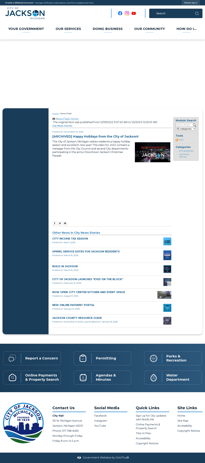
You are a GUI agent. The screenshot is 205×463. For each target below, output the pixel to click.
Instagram (100, 420)
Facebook (100, 415)
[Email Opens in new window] (65, 224)
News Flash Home (67, 118)
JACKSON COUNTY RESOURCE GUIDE (77, 317)
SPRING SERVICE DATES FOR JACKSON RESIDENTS (86, 251)
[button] (197, 13)
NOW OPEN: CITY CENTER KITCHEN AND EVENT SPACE (88, 292)
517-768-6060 (70, 430)
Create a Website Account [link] (19, 3)
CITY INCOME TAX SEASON (70, 238)
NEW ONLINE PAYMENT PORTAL (73, 305)
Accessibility (143, 438)
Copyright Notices (147, 443)
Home (55, 113)
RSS (181, 140)
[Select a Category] (186, 128)
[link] (191, 3)
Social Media (106, 408)
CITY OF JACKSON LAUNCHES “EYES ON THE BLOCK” (87, 279)
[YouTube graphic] (134, 13)
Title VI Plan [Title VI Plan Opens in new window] (143, 433)
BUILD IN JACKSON (65, 266)
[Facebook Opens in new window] (54, 224)
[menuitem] (26, 28)
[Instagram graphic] (127, 13)
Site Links (187, 408)
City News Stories (184, 155)
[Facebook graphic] (120, 13)
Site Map (182, 420)
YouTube (100, 425)
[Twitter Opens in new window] (60, 224)
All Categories (186, 151)
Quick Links (147, 408)
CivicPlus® (122, 457)
